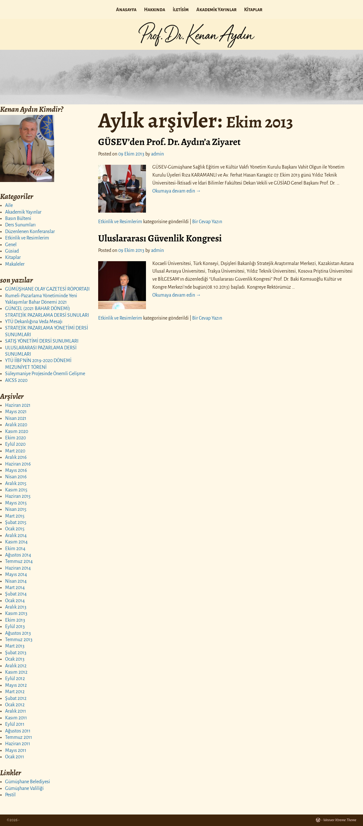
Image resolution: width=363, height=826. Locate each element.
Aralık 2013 (15, 607)
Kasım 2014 (16, 541)
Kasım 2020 (16, 431)
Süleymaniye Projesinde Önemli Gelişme (45, 373)
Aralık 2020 (16, 424)
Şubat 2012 (15, 698)
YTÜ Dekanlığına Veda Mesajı (33, 321)
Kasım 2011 (16, 717)
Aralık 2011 (15, 711)
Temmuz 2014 (19, 561)
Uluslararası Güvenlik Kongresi (160, 238)
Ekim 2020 (15, 437)
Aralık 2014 (16, 535)
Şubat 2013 (15, 652)
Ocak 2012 (15, 704)
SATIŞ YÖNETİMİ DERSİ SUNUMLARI (41, 341)
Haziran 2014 (18, 568)
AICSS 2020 (16, 380)
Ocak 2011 (14, 756)
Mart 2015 (15, 516)
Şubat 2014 (16, 593)
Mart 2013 (15, 645)
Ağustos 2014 (18, 554)
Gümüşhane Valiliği (24, 788)
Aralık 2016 (16, 457)
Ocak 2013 (15, 659)
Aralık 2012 (15, 665)
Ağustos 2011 (18, 730)
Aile (9, 205)
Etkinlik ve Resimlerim (27, 237)
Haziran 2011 (17, 743)
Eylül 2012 (15, 678)
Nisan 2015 (15, 509)
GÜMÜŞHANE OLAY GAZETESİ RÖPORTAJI (47, 289)
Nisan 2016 (16, 476)
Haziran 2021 (18, 405)
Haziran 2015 (18, 496)
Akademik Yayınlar (216, 9)
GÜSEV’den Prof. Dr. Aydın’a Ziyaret (169, 141)
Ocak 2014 (15, 600)
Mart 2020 (15, 450)
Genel (11, 244)
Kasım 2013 (16, 613)
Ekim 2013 (15, 620)
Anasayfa (126, 9)
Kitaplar (253, 9)
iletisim (181, 9)
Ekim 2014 (15, 548)
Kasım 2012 (16, 672)
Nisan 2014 (16, 581)
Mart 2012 (15, 691)
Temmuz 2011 (18, 737)
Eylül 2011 (15, 724)
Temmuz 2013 (19, 639)
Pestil (10, 794)
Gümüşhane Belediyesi (27, 781)
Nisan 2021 (15, 418)
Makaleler (15, 264)
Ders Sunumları (20, 224)
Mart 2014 (15, 587)
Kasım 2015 (16, 489)
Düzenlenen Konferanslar (30, 231)
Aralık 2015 (15, 483)
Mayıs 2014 (16, 574)
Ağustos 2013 (18, 633)
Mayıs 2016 (16, 470)
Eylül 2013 (15, 626)
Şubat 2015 (15, 522)
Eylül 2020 (15, 444)
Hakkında (154, 9)
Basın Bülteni (18, 218)
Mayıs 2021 (16, 411)
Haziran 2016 (18, 463)
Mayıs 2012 (16, 685)
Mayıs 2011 (15, 750)
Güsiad (12, 251)
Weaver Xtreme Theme (339, 820)
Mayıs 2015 (16, 502)
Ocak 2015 (15, 528)
